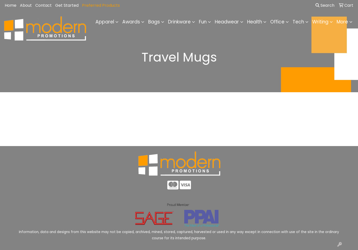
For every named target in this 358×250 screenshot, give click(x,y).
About (26, 5)
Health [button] (254, 21)
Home (10, 5)
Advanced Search (313, 138)
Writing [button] (320, 21)
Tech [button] (298, 21)
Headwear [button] (227, 21)
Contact (43, 5)
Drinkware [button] (179, 21)
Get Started (67, 5)
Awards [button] (131, 21)
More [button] (342, 21)
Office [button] (277, 21)
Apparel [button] (104, 21)
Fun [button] (203, 21)
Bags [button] (154, 21)
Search (324, 5)
